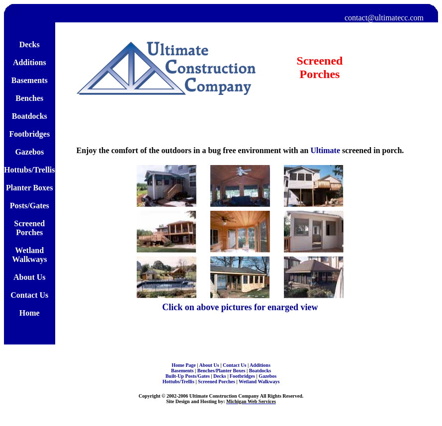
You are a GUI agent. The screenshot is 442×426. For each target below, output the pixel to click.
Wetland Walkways (259, 381)
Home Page (184, 365)
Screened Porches (217, 381)
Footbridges (243, 376)
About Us (209, 365)
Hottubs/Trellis (179, 381)
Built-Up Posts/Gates (188, 376)
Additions (260, 365)
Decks (220, 376)
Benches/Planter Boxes (222, 370)
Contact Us (235, 365)
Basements (183, 370)
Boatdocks (260, 370)
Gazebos (267, 376)
